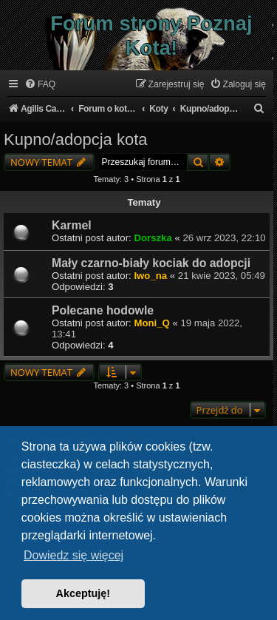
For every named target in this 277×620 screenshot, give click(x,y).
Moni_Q (151, 322)
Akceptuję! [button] (83, 593)
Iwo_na (150, 275)
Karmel (72, 225)
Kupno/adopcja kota (76, 139)
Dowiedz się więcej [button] (73, 555)
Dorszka (152, 237)
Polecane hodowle (103, 310)
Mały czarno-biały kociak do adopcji (151, 263)
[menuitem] (39, 85)
